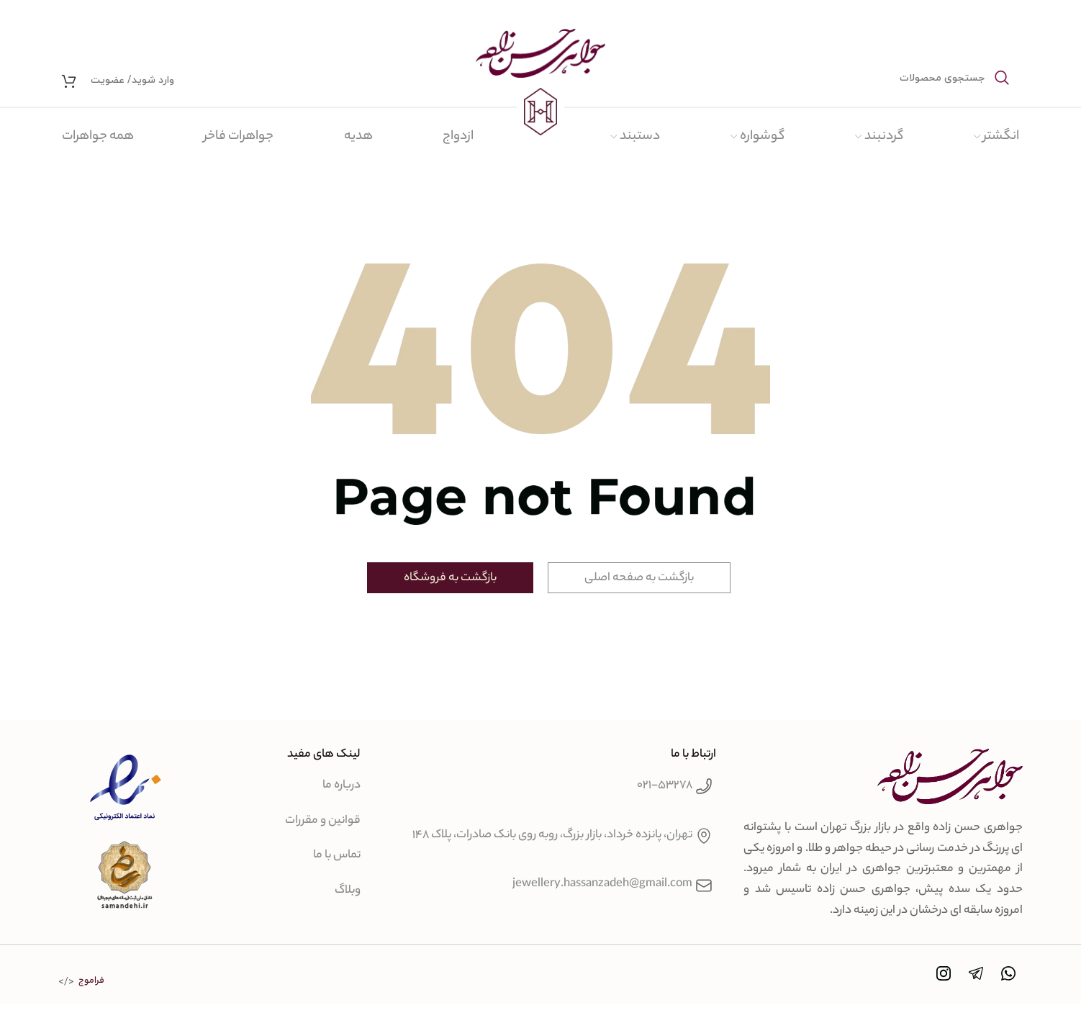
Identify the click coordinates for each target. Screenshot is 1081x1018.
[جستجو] (914, 77)
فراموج (91, 980)
